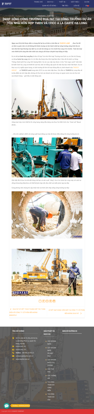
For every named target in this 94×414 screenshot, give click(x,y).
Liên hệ (76, 6)
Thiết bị (62, 2)
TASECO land (65, 43)
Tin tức (65, 6)
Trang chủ (38, 2)
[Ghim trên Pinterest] (50, 301)
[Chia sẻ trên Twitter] (43, 301)
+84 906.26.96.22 (28, 353)
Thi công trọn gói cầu (50, 397)
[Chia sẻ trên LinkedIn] (54, 301)
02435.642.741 (21, 346)
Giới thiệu (75, 2)
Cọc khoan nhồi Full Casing (51, 362)
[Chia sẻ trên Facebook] (40, 301)
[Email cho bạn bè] (47, 301)
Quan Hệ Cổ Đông (49, 6)
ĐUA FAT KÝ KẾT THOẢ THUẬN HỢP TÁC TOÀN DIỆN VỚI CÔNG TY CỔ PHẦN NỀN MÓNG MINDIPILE (27, 312)
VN (87, 6)
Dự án (86, 2)
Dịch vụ (50, 2)
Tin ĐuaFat (42, 16)
